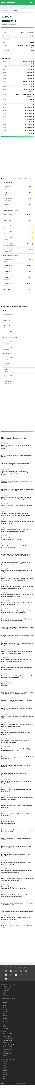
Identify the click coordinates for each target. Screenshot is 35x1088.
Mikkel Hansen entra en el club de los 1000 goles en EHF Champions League (17, 749)
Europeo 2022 (7, 1047)
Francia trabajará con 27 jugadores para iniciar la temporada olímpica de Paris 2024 (16, 676)
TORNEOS (5, 1032)
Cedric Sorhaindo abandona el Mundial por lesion (17, 911)
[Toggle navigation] (30, 2)
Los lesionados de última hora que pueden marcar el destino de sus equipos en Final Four (17, 692)
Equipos (5, 993)
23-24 (5, 1005)
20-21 (5, 1011)
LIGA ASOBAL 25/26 (8, 984)
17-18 (5, 1018)
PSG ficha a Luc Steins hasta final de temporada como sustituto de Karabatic (16, 871)
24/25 (5, 1066)
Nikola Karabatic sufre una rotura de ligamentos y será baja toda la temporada (17, 879)
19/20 (5, 1076)
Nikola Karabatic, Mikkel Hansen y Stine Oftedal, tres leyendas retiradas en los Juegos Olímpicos (16, 498)
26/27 (5, 1061)
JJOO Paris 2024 (8, 1038)
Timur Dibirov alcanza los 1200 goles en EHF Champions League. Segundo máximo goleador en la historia (17, 473)
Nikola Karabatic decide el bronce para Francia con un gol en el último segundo (16, 895)
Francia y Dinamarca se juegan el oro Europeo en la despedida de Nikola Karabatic (17, 619)
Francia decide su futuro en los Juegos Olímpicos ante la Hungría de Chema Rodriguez (17, 530)
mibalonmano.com (7, 10)
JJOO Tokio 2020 (8, 1049)
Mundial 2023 (7, 1042)
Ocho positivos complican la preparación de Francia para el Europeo (15, 774)
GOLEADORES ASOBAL (8, 998)
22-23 (5, 1007)
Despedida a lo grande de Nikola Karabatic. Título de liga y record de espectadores (16, 571)
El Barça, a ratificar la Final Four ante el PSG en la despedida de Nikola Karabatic (17, 595)
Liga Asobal (6, 1024)
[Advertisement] (17, 157)
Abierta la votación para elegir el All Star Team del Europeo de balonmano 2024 (17, 644)
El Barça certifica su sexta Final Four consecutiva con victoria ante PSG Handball (17, 587)
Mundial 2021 (7, 1051)
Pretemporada (7, 995)
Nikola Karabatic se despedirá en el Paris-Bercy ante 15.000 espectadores (16, 603)
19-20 (5, 1014)
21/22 (5, 1072)
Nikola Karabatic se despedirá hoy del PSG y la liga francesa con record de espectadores (17, 579)
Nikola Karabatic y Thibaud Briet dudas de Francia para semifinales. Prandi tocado (17, 725)
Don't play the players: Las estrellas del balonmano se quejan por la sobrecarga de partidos (17, 887)
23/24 (5, 1068)
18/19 (5, 1079)
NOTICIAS (4, 1022)
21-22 (5, 1009)
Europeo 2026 (7, 1034)
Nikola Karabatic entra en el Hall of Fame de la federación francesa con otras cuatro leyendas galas (16, 447)
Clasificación (7, 986)
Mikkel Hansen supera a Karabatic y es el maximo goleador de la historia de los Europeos (17, 611)
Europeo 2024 (7, 1040)
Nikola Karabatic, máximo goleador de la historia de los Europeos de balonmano (16, 652)
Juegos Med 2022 (8, 1045)
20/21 (5, 1074)
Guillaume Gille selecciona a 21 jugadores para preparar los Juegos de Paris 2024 (16, 563)
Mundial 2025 (7, 1036)
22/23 (5, 1070)
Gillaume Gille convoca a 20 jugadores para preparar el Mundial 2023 (15, 741)
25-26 (5, 1001)
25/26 (5, 1063)
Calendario (6, 991)
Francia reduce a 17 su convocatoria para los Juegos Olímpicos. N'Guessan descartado (15, 555)
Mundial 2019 (7, 1055)
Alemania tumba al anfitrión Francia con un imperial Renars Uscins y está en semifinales (15, 514)
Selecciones (6, 1028)
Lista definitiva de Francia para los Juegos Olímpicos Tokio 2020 (14, 822)
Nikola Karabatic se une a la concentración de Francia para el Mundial (15, 918)
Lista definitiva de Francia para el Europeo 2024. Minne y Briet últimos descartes (16, 660)
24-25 (5, 1003)
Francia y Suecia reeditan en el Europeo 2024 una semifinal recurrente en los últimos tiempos (17, 636)
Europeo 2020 (7, 1053)
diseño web (19, 1083)
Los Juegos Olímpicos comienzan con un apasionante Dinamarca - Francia (14, 538)
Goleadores (6, 988)
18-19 (5, 1016)
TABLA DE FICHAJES (8, 1059)
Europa (5, 1026)
